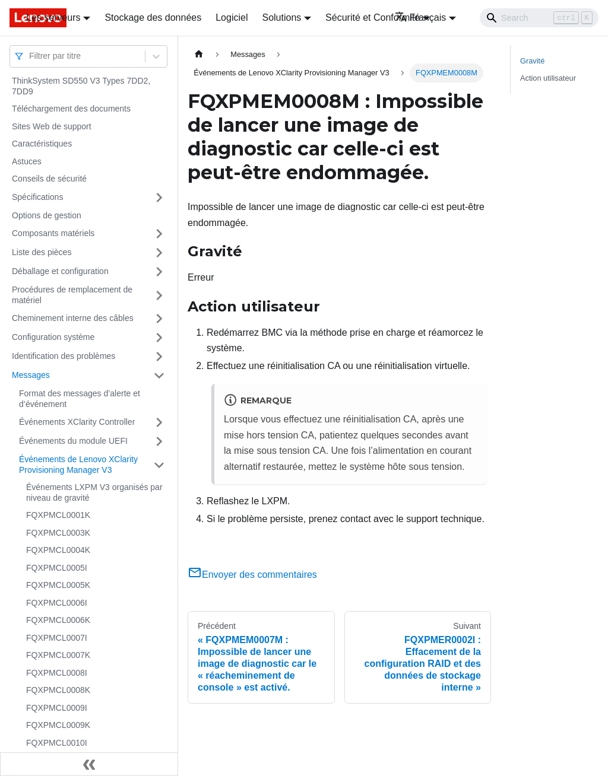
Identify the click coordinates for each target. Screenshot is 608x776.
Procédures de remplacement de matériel (72, 295)
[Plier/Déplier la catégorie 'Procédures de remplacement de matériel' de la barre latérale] (159, 295)
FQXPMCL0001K (58, 515)
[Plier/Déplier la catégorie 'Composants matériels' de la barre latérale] (159, 233)
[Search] (539, 17)
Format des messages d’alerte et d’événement (79, 399)
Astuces (27, 161)
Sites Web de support (51, 126)
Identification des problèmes (63, 356)
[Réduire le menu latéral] (89, 764)
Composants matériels (53, 233)
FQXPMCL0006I (56, 603)
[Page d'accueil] (199, 54)
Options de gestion (46, 215)
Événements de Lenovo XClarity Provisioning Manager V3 (78, 464)
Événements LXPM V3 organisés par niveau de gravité (94, 492)
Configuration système (53, 337)
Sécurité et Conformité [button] (372, 17)
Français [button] (420, 17)
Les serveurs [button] (53, 17)
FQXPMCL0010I (56, 743)
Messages (31, 375)
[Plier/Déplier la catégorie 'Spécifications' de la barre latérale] (159, 197)
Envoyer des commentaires (252, 575)
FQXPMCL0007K (58, 655)
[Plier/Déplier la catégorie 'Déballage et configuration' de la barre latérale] (159, 271)
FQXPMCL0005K (58, 585)
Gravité (532, 60)
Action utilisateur (548, 78)
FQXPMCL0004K (58, 550)
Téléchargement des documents (71, 108)
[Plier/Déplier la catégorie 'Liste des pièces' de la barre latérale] (159, 252)
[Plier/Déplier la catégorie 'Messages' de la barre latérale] (159, 375)
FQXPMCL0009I (56, 708)
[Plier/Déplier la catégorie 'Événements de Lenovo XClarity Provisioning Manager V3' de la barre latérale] (159, 465)
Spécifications (37, 197)
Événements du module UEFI (73, 441)
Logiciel (232, 17)
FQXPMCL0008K (58, 690)
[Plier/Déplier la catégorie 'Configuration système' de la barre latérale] (159, 337)
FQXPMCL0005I (56, 568)
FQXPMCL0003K (58, 533)
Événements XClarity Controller (77, 422)
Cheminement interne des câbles (73, 318)
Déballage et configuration (60, 271)
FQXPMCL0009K (58, 725)
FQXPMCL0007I (56, 638)
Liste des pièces (41, 252)
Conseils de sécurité (49, 178)
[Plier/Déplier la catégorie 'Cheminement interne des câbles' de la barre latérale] (159, 318)
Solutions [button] (281, 17)
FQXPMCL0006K (58, 620)
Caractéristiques (42, 143)
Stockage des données (152, 17)
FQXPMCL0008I (56, 673)
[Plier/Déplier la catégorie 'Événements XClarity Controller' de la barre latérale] (159, 422)
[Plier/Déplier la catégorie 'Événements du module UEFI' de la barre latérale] (159, 441)
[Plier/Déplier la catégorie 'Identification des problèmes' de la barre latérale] (159, 356)
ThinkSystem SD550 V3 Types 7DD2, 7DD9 (81, 86)
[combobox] (30, 56)
